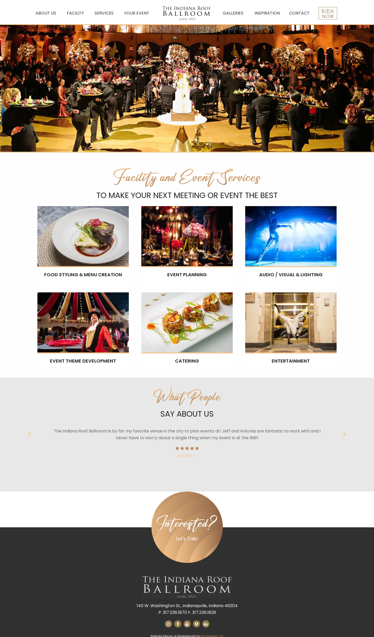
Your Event (136, 13)
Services (104, 13)
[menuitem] (46, 13)
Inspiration (267, 13)
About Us (46, 13)
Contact (299, 13)
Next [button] (344, 434)
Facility (75, 13)
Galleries (233, 13)
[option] (187, 88)
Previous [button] (30, 434)
